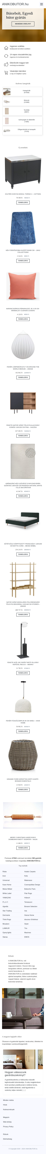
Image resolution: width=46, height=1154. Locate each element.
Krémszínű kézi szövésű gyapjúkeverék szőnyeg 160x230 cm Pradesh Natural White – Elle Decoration (23, 485)
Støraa (5, 937)
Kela (26, 876)
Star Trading (7, 911)
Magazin (6, 1117)
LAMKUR (6, 928)
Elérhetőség (7, 1139)
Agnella (5, 906)
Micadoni (6, 924)
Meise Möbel (7, 889)
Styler (26, 924)
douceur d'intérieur (31, 919)
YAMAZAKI (7, 898)
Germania (6, 915)
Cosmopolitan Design (32, 885)
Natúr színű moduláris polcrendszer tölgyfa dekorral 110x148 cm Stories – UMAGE (23, 604)
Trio (25, 928)
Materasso (28, 880)
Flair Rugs (28, 893)
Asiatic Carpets (30, 871)
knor (4, 876)
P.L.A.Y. (5, 902)
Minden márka (8, 1100)
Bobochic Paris (29, 889)
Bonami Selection (30, 906)
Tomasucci (28, 902)
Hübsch (27, 898)
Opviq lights (7, 932)
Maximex (27, 932)
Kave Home (7, 885)
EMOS (26, 937)
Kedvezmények (8, 1109)
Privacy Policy (8, 1126)
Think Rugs (7, 919)
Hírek (5, 1105)
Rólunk (5, 1134)
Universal (6, 880)
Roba (5, 871)
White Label (7, 893)
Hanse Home (29, 915)
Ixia (25, 911)
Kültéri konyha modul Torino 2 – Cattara (23, 194)
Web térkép (7, 1122)
